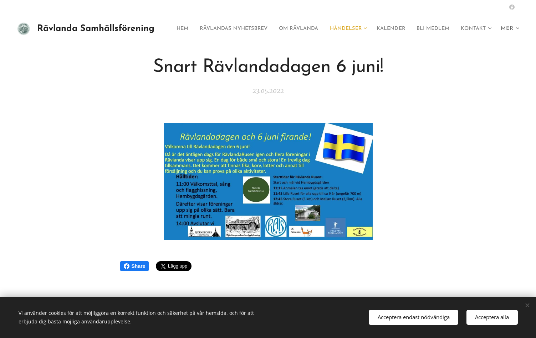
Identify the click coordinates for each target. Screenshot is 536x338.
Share (135, 266)
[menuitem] (195, 29)
